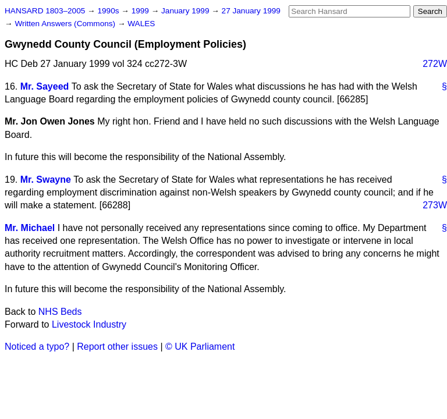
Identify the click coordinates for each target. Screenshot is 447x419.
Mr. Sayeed (44, 86)
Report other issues (117, 346)
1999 (141, 10)
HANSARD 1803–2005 (45, 10)
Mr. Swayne (45, 179)
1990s (109, 10)
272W (435, 64)
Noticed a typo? (37, 346)
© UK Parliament (200, 346)
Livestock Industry (89, 324)
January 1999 (186, 10)
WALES (141, 23)
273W (435, 205)
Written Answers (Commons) (66, 23)
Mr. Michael (30, 228)
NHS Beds (60, 312)
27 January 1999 (251, 10)
